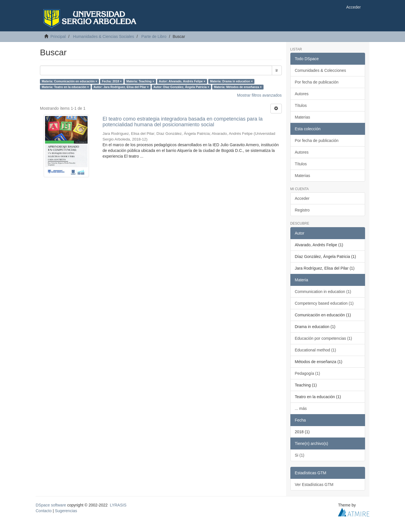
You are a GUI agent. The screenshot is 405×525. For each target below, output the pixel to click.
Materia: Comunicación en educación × (69, 81)
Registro (302, 210)
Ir (277, 70)
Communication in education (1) (323, 291)
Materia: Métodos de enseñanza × (238, 87)
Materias (302, 117)
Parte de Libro (154, 36)
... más (301, 408)
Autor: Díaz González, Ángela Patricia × (181, 87)
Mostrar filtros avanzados (259, 95)
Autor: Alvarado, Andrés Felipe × (182, 81)
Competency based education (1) (324, 303)
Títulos (301, 105)
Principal (58, 36)
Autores (302, 93)
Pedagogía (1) (307, 373)
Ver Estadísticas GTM (314, 484)
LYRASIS (118, 505)
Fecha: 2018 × (112, 81)
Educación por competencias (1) (323, 338)
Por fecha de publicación (317, 82)
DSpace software (51, 505)
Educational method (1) (315, 350)
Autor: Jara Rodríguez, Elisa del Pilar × (121, 87)
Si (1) (299, 455)
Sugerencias (66, 510)
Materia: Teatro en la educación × (65, 87)
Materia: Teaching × (140, 81)
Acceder (302, 198)
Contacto (44, 510)
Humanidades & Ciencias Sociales (103, 36)
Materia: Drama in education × (231, 81)
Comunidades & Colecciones (320, 70)
